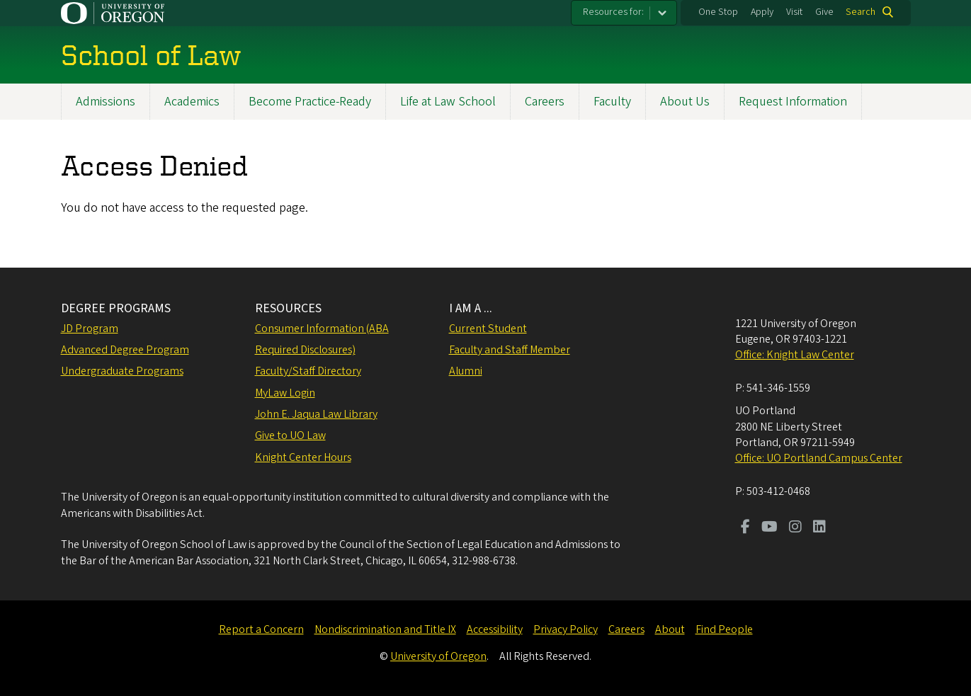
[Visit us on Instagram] (795, 528)
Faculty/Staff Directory (308, 371)
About (670, 629)
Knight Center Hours (303, 457)
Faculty (612, 101)
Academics (192, 101)
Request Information (793, 101)
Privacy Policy (565, 629)
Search (860, 12)
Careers (544, 101)
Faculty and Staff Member (509, 350)
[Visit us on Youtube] (769, 528)
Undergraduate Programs (122, 371)
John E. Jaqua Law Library (316, 414)
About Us (685, 101)
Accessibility (495, 629)
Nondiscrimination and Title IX (385, 629)
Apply (762, 12)
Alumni (465, 371)
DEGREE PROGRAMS (116, 308)
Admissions (105, 101)
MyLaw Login (285, 393)
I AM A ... (470, 308)
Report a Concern (261, 629)
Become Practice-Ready (310, 101)
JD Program (89, 328)
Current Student (488, 328)
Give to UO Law (290, 435)
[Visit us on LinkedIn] (819, 528)
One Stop (718, 12)
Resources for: (613, 12)
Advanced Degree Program (125, 350)
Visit (794, 12)
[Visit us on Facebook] (745, 528)
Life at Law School (448, 101)
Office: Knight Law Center (794, 355)
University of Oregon (438, 656)
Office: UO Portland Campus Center (818, 458)
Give (824, 12)
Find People (724, 629)
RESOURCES (288, 308)
